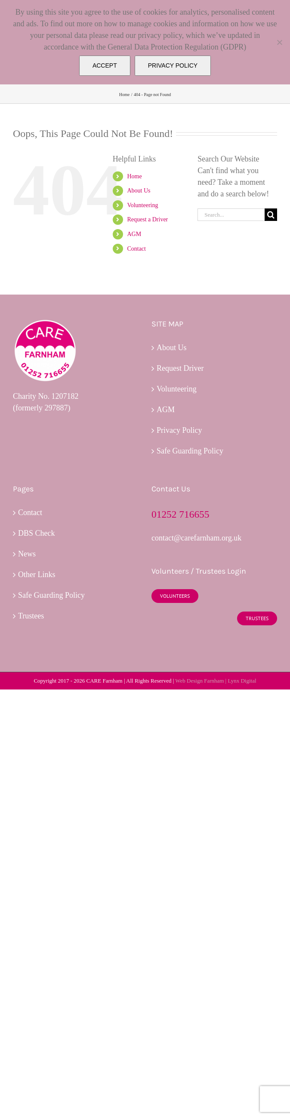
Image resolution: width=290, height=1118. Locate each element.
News (27, 554)
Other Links (36, 574)
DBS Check (36, 533)
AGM (134, 234)
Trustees (31, 616)
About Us (138, 190)
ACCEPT (105, 65)
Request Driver (180, 368)
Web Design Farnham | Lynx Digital (215, 680)
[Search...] (231, 214)
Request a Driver (147, 219)
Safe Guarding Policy (190, 451)
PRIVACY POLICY (172, 65)
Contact (136, 248)
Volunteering (142, 205)
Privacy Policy (179, 430)
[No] (279, 42)
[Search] (271, 214)
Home (134, 176)
